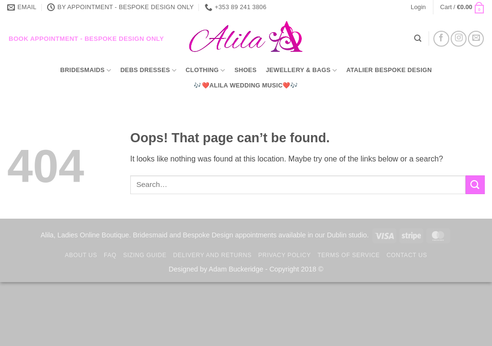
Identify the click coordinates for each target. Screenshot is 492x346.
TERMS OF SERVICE (349, 255)
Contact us (406, 255)
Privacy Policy (284, 255)
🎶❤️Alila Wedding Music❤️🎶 (246, 85)
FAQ (110, 255)
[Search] (417, 38)
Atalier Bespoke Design (389, 70)
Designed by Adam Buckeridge (216, 269)
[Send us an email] (476, 39)
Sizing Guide (144, 255)
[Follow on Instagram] (459, 39)
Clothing (205, 70)
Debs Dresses (148, 70)
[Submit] (475, 184)
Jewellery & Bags (301, 70)
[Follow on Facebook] (441, 39)
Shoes (245, 70)
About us (81, 255)
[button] (418, 7)
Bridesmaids (85, 70)
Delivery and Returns (212, 255)
